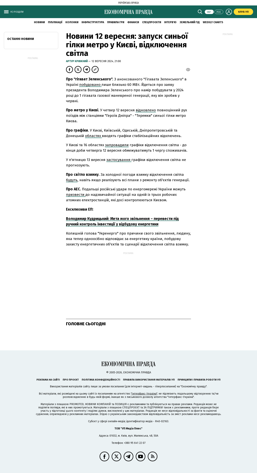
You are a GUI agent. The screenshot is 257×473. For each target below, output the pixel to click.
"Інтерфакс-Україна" (144, 393)
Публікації (55, 22)
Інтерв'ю (170, 22)
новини (39, 22)
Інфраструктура (93, 22)
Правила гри (115, 22)
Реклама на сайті (48, 379)
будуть (71, 180)
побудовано (90, 84)
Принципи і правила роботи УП (199, 379)
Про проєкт (71, 379)
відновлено (146, 110)
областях (93, 136)
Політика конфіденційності (101, 379)
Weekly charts (213, 22)
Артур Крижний (77, 61)
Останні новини (20, 39)
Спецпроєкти (151, 22)
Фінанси (133, 22)
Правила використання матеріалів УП (149, 379)
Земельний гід (190, 22)
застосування (118, 159)
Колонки (71, 22)
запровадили (117, 145)
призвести (75, 194)
